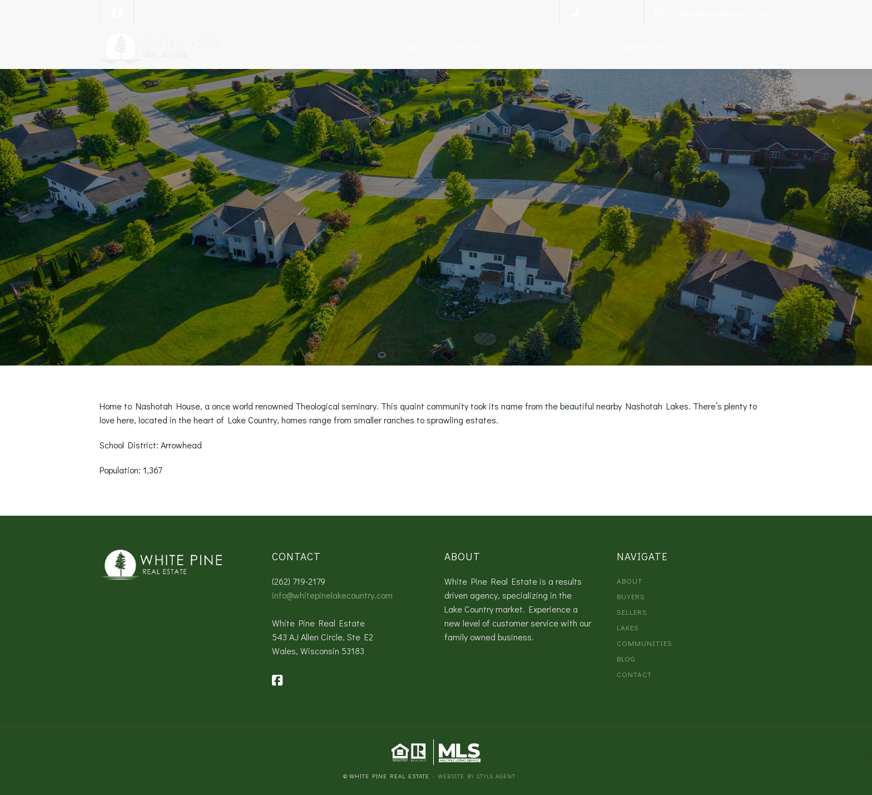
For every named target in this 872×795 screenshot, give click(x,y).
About (414, 47)
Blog (707, 47)
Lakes (583, 47)
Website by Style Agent (477, 776)
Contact (753, 47)
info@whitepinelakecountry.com (332, 595)
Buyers (470, 47)
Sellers (528, 47)
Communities (642, 47)
